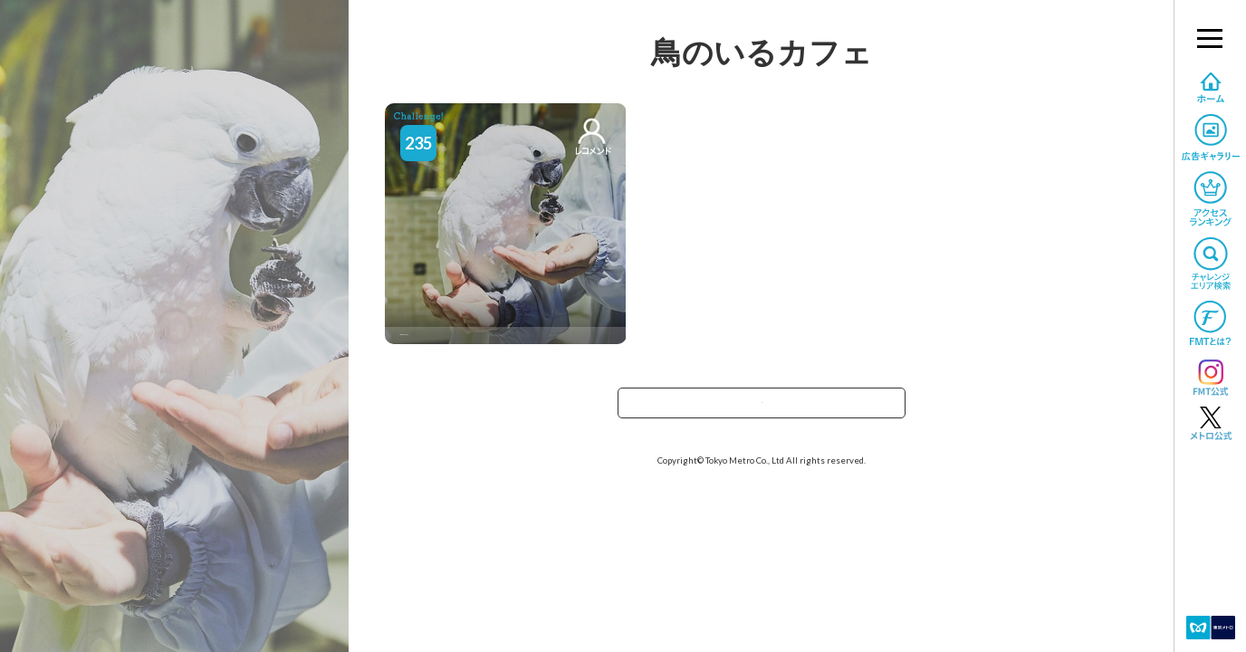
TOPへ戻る (761, 409)
